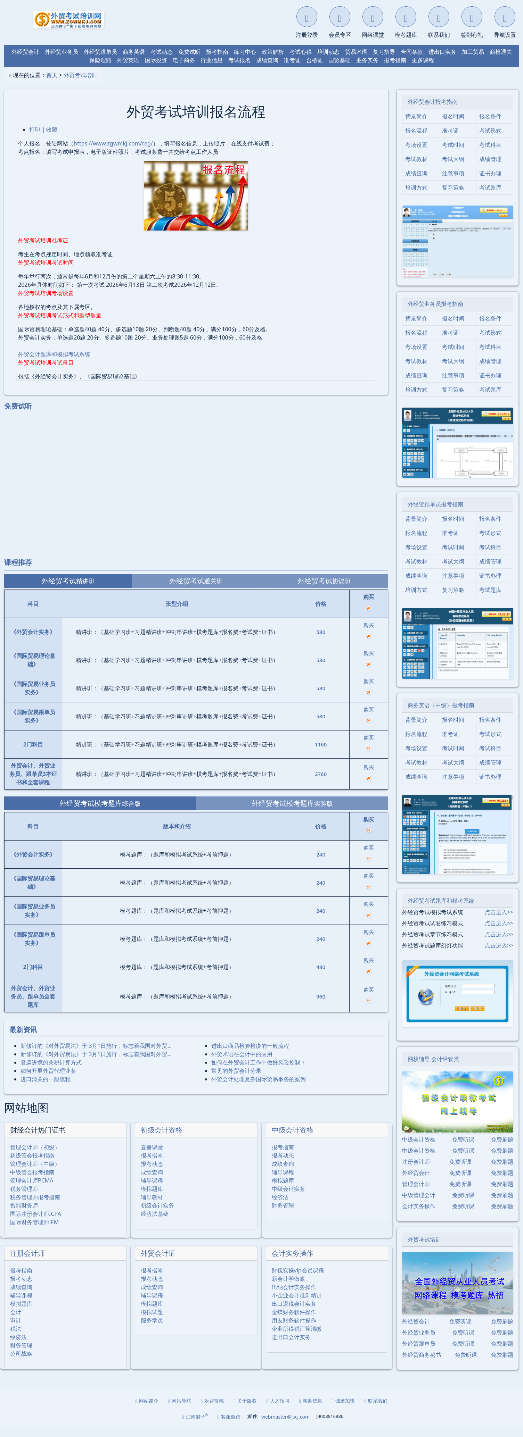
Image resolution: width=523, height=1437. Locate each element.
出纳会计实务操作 (294, 1295)
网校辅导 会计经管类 (433, 1067)
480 (320, 975)
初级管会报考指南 (32, 1163)
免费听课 (463, 1148)
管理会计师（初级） (35, 1155)
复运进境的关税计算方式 (51, 1071)
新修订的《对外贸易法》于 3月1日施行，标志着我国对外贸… (96, 1054)
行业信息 (212, 68)
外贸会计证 (158, 1261)
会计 (15, 1320)
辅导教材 (152, 1205)
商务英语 (134, 60)
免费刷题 (502, 1148)
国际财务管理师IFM (34, 1230)
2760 (321, 782)
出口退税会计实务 (294, 1311)
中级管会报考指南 (32, 1180)
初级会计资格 (161, 1138)
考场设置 (416, 153)
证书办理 (490, 181)
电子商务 (184, 68)
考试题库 (490, 196)
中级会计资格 (292, 1138)
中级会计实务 (288, 1197)
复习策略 (453, 196)
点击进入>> (499, 920)
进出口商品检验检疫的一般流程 (250, 1054)
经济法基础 (155, 1222)
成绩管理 (490, 167)
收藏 (51, 138)
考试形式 (490, 139)
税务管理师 (24, 1197)
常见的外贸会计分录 (236, 1079)
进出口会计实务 (291, 1345)
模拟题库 (152, 1197)
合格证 (314, 68)
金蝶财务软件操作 (294, 1320)
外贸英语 (128, 68)
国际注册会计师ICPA (35, 1222)
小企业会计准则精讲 (297, 1303)
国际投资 (156, 68)
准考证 (292, 68)
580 (320, 640)
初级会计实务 (157, 1213)
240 (320, 862)
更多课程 (423, 68)
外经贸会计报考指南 (433, 110)
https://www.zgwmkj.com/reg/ (113, 152)
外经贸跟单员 (100, 60)
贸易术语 (356, 60)
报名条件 (490, 124)
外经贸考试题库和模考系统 (441, 909)
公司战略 (21, 1361)
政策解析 (273, 60)
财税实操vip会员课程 (298, 1278)
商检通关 (501, 60)
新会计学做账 (288, 1286)
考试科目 (490, 153)
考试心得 (300, 60)
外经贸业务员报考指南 (435, 312)
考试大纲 (453, 167)
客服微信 (229, 1424)
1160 (321, 752)
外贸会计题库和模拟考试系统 (54, 362)
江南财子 (195, 1425)
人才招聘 (278, 1408)
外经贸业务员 (61, 60)
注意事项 (453, 181)
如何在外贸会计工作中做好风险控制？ (258, 1071)
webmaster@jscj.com (285, 1424)
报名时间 (453, 124)
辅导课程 (152, 1188)
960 (320, 1004)
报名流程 (416, 139)
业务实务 (367, 68)
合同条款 (412, 60)
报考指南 (217, 60)
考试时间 (453, 153)
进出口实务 (442, 60)
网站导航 (179, 1408)
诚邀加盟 (343, 1408)
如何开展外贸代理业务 (48, 1079)
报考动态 (152, 1172)
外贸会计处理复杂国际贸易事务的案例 (258, 1087)
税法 (15, 1336)
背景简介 (416, 124)
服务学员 (152, 1328)
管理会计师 (416, 1192)
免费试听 (189, 60)
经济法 (280, 1205)
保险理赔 (100, 68)
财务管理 (283, 1213)
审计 (15, 1328)
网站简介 (147, 1408)
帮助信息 (310, 1408)
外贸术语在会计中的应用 (241, 1062)
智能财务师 (24, 1213)
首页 (51, 83)
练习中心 (245, 60)
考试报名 (239, 68)
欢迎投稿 (212, 1408)
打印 (34, 138)
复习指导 (384, 60)
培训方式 (416, 196)
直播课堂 (152, 1155)
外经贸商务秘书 (421, 1363)
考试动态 (161, 60)
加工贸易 (473, 60)
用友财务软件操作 (294, 1328)
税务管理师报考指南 (35, 1205)
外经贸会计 (25, 60)
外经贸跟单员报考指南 (435, 512)
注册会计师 (27, 1261)
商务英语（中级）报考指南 (441, 713)
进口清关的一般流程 (46, 1087)
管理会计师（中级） (35, 1172)
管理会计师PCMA (32, 1188)
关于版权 (245, 1408)
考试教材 (416, 167)
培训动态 (328, 60)
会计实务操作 (292, 1261)
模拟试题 (152, 1320)
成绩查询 (267, 68)
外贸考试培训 (80, 83)
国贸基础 (339, 68)
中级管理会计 (418, 1203)
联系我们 (376, 1408)
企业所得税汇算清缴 (297, 1336)
